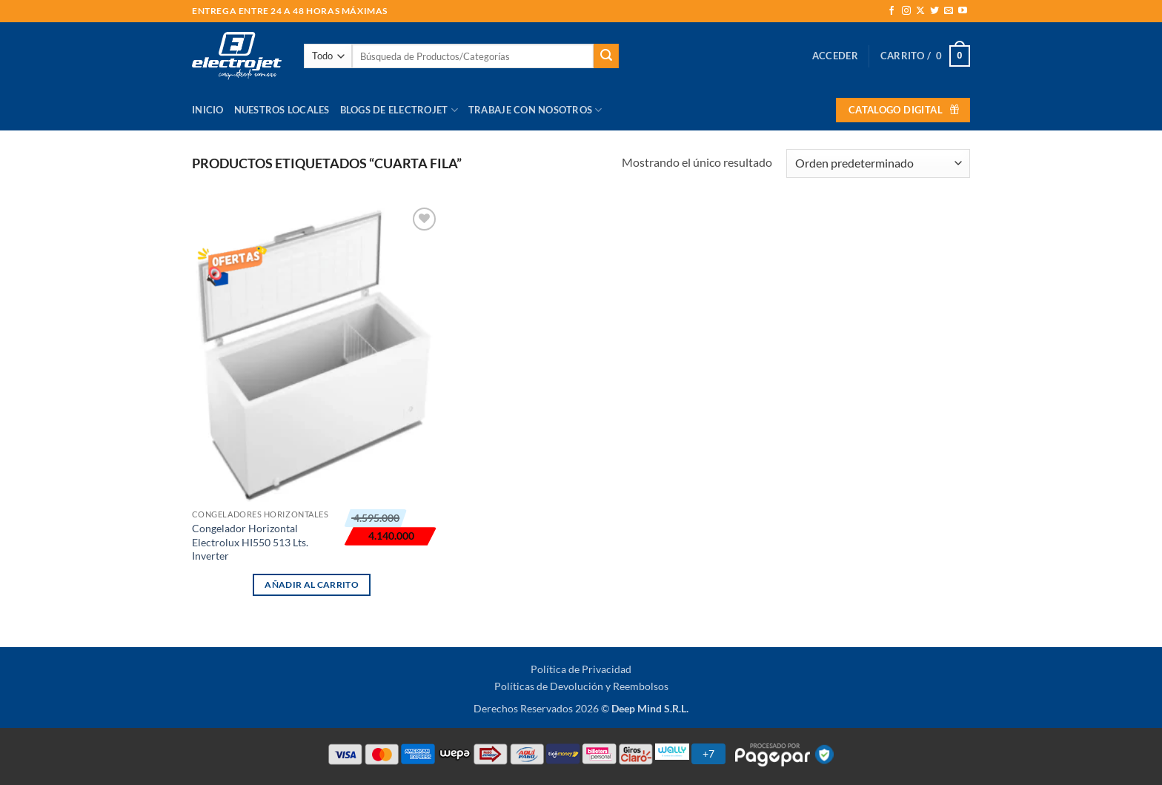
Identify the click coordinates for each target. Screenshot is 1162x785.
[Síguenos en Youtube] (962, 11)
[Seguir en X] (920, 11)
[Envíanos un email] (948, 11)
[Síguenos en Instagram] (906, 11)
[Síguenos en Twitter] (934, 11)
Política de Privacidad (581, 669)
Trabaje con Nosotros (535, 110)
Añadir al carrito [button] (312, 584)
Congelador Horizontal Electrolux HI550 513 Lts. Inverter (250, 542)
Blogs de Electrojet (399, 110)
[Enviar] (606, 56)
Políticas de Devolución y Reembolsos (581, 686)
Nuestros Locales (282, 110)
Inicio (208, 110)
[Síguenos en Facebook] (891, 11)
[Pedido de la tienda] (878, 163)
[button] (835, 55)
